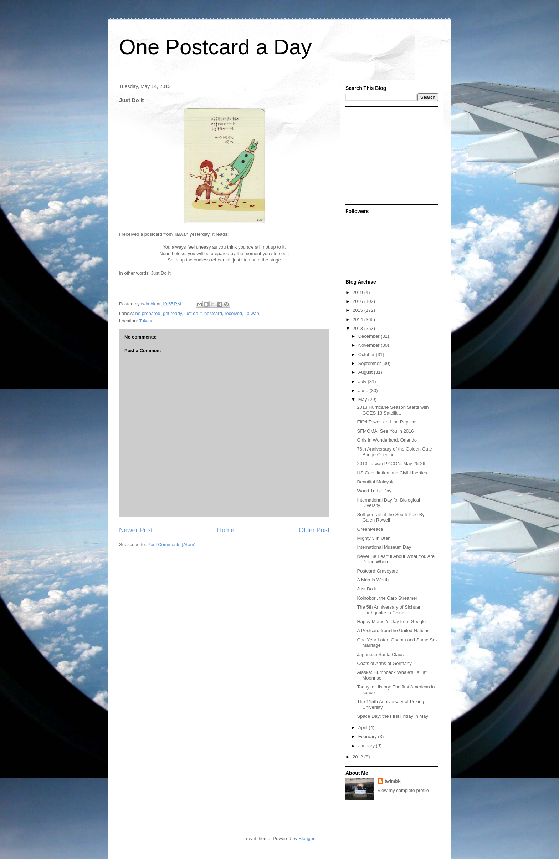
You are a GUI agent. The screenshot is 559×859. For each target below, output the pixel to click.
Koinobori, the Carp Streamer (387, 598)
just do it (192, 313)
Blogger (306, 838)
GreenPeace (370, 529)
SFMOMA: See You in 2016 (385, 431)
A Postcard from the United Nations (393, 630)
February (368, 736)
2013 (358, 328)
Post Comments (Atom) (172, 544)
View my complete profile (403, 790)
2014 (358, 319)
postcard (213, 313)
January (367, 745)
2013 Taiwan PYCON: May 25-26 (391, 463)
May (363, 399)
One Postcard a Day (215, 47)
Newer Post (136, 530)
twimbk (393, 781)
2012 (358, 756)
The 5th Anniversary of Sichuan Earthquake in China (389, 609)
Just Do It (366, 588)
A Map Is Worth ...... (377, 580)
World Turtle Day (374, 490)
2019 (358, 292)
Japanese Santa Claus (380, 654)
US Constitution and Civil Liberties (392, 473)
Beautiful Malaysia (376, 481)
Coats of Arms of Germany (384, 663)
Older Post (314, 530)
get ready (172, 313)
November (369, 345)
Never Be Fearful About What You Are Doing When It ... (396, 559)
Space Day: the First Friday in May (392, 716)
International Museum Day (384, 547)
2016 (358, 301)
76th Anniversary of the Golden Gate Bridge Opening (394, 451)
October (367, 354)
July (363, 381)
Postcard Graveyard (377, 571)
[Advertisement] (390, 154)
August (366, 372)
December (369, 336)
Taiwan (252, 313)
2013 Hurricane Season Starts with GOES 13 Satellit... (393, 410)
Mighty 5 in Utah (373, 538)
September (370, 363)
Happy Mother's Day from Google (391, 621)
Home (226, 530)
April (363, 727)
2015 (358, 310)
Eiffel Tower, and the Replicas (387, 422)
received (233, 313)
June (364, 390)
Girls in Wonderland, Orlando (386, 440)
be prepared (147, 313)
